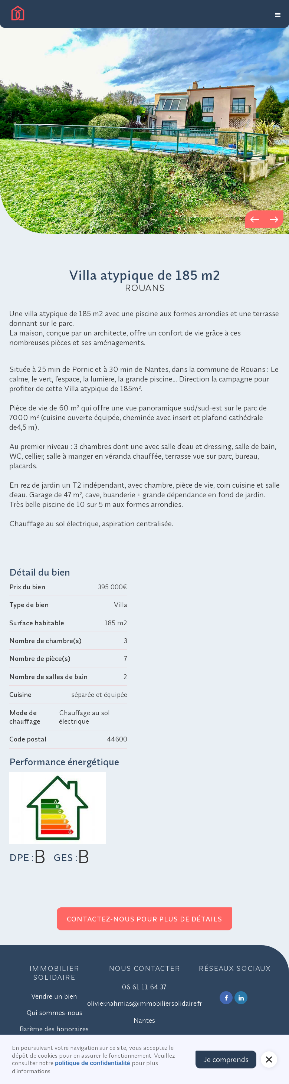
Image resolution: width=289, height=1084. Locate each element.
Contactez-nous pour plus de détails (144, 919)
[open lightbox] (144, 117)
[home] (17, 13)
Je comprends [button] (226, 1059)
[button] (278, 14)
